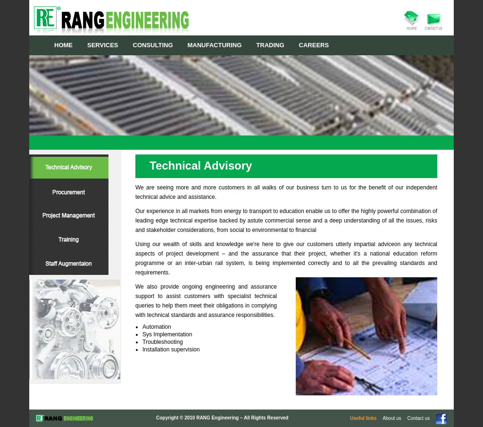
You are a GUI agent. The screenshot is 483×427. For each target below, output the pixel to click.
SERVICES (102, 45)
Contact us (419, 418)
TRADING (270, 45)
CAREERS (314, 45)
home (412, 19)
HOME (63, 45)
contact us (433, 19)
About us (392, 418)
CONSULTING (153, 45)
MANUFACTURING (215, 45)
